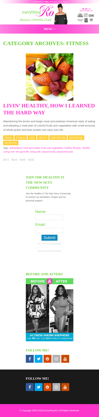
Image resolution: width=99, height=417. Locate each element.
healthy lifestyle (72, 148)
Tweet (22, 159)
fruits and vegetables (52, 148)
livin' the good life (20, 151)
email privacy (56, 243)
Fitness (20, 137)
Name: (41, 211)
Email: (40, 224)
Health (43, 137)
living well (35, 151)
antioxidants (16, 148)
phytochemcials (65, 151)
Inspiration (58, 137)
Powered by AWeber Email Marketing (49, 251)
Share (14, 159)
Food (32, 137)
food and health (31, 148)
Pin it (6, 159)
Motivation (76, 137)
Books (8, 137)
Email (31, 159)
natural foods (48, 151)
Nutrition (11, 143)
